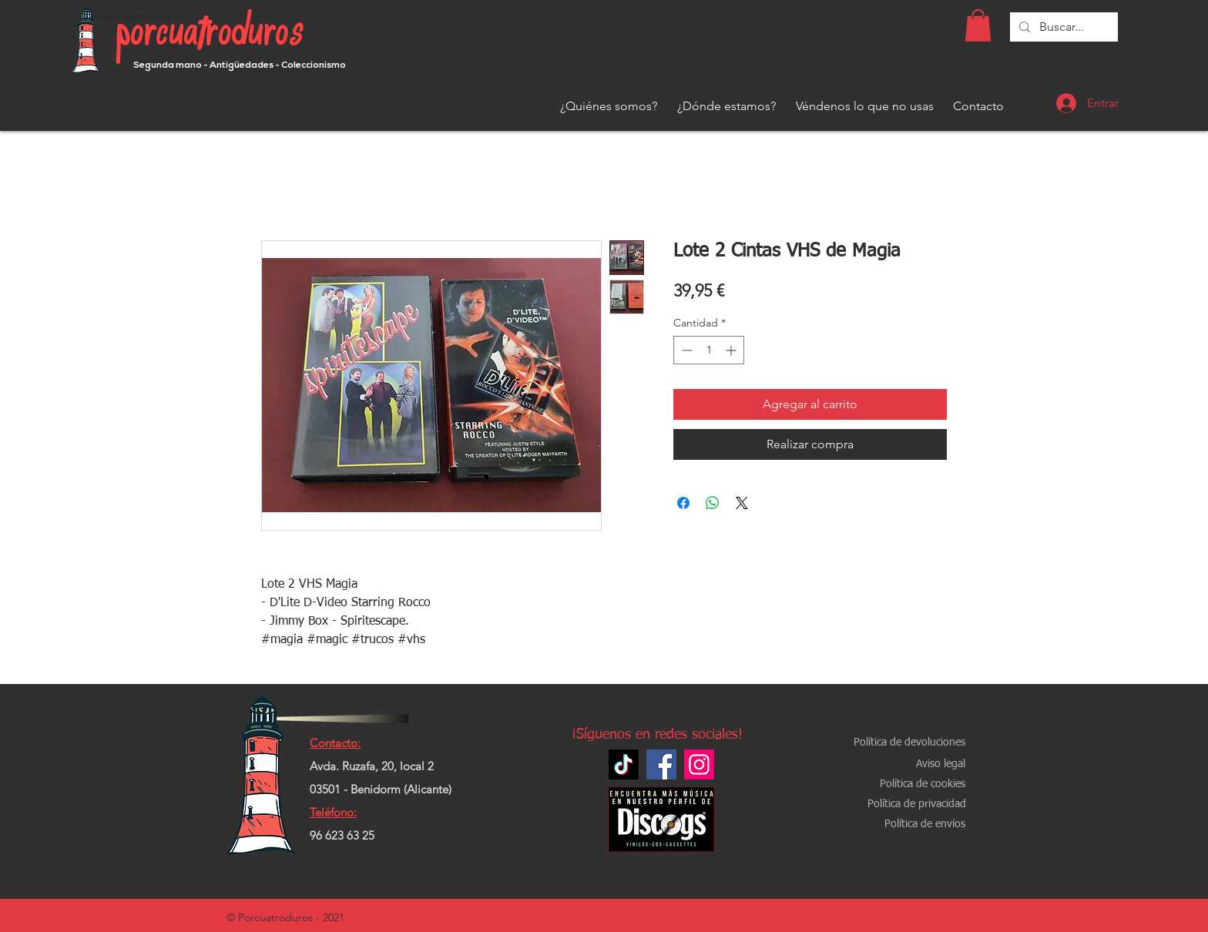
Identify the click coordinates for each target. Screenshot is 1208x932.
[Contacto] (978, 106)
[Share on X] (742, 503)
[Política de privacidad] (917, 804)
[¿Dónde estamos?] (726, 106)
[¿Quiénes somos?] (608, 106)
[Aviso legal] (940, 764)
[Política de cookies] (922, 784)
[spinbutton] (709, 350)
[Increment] (732, 350)
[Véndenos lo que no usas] (865, 106)
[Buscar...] (1062, 27)
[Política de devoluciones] (909, 743)
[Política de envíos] (924, 824)
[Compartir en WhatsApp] (712, 503)
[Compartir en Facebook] (683, 503)
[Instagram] (699, 764)
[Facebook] (661, 764)
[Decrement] (685, 350)
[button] (978, 25)
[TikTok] (624, 764)
